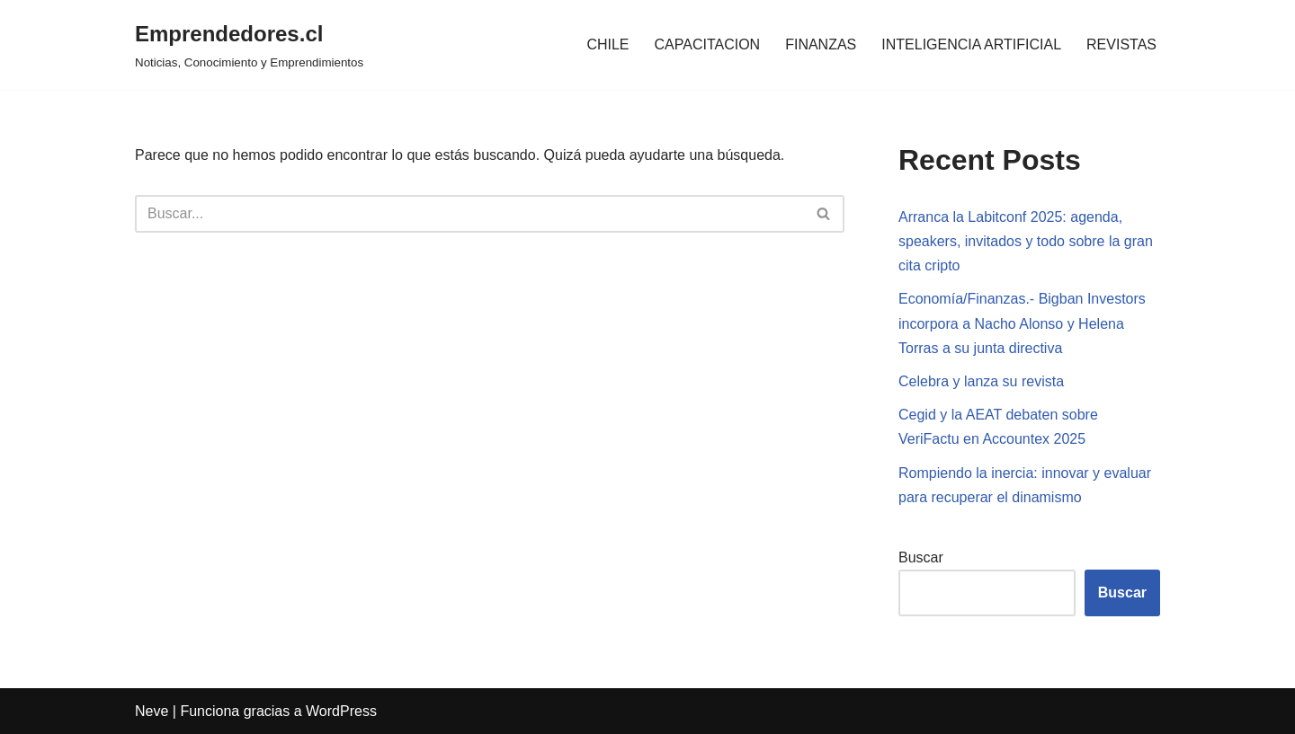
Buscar (920, 557)
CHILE (607, 44)
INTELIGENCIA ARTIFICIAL (971, 44)
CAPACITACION (708, 44)
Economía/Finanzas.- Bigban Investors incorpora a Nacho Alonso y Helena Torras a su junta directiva (1022, 323)
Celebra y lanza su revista (981, 381)
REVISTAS (1121, 44)
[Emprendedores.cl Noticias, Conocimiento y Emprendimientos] (249, 44)
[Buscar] (469, 214)
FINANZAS (820, 44)
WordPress (341, 711)
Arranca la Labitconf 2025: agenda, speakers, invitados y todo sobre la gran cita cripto (1025, 241)
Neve (151, 711)
